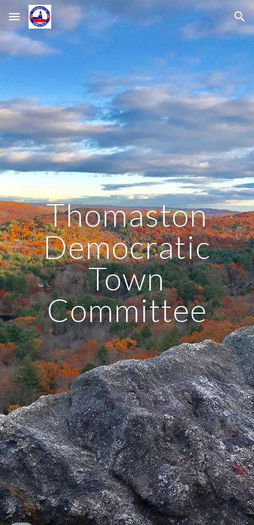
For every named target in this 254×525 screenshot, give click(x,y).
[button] (14, 16)
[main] (127, 262)
